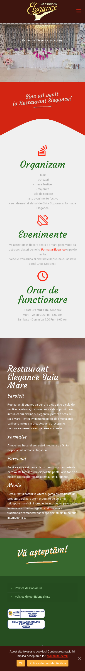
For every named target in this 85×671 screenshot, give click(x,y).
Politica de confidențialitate (32, 596)
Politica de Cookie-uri (29, 588)
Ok (21, 663)
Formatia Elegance (53, 251)
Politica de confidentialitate (47, 663)
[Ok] (79, 658)
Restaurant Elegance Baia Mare (31, 377)
